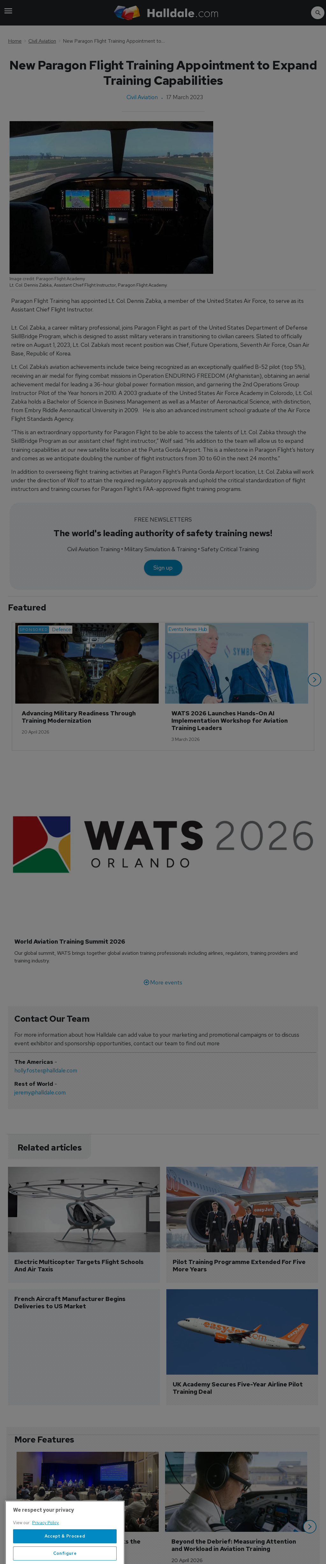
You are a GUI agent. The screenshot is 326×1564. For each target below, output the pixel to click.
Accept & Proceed (65, 1550)
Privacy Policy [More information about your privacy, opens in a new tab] (45, 1536)
